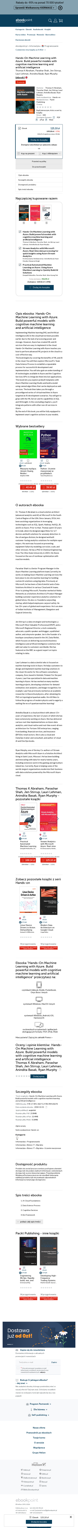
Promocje (31, 34)
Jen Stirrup (53, 90)
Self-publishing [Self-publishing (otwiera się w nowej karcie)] (39, 1415)
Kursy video (21, 34)
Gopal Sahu (44, 932)
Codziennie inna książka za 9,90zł (29, 50)
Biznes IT (31, 1145)
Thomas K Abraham (53, 88)
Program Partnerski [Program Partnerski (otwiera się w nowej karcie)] (39, 1404)
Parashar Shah (42, 90)
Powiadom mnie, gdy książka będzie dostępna (28, 947)
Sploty (44, 1486)
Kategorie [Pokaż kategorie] (20, 29)
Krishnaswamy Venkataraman (33, 259)
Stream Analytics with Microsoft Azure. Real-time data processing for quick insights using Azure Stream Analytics (40, 252)
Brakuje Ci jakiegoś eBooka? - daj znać (32, 1381)
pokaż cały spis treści (30, 1222)
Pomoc (48, 1037)
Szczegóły (25, 180)
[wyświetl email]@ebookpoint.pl (46, 1510)
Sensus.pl (26, 1474)
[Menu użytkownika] (55, 20)
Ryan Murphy (44, 244)
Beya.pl (44, 1482)
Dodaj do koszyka (39, 140)
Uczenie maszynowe (53, 1148)
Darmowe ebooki (23, 40)
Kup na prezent (27, 153)
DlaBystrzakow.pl (30, 1478)
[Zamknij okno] (70, 1517)
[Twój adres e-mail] (31, 1362)
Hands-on (56, 97)
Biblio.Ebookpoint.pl (31, 1490)
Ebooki (29, 29)
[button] (57, 446)
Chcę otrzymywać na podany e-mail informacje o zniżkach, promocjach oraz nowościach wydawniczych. (32, 1370)
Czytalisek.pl (28, 1486)
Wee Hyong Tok (52, 275)
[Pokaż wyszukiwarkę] (50, 21)
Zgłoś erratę (21, 1126)
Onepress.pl (46, 1470)
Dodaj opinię (38, 1076)
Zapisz (54, 1362)
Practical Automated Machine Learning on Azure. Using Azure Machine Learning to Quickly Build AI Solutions (40, 268)
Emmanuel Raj (25, 1283)
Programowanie (33, 1141)
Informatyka (20, 1141)
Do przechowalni (39, 167)
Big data (39, 1145)
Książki (48, 29)
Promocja (20, 82)
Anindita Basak (50, 92)
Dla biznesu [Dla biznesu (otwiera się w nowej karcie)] (39, 1409)
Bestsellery (50, 34)
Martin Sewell (45, 1283)
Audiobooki (38, 29)
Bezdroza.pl (46, 1478)
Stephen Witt (24, 476)
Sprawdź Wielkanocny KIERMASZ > (35, 7)
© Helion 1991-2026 (23, 1504)
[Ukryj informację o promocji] (60, 8)
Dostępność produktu (27, 184)
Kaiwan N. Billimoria (27, 932)
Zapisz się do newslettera (32, 1350)
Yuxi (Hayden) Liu (47, 476)
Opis (23, 175)
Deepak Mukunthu (29, 275)
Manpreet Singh (34, 261)
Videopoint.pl (28, 1482)
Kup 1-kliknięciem (50, 153)
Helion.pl (26, 1470)
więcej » (43, 1372)
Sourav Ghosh (55, 1283)
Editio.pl (45, 1474)
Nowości (40, 34)
